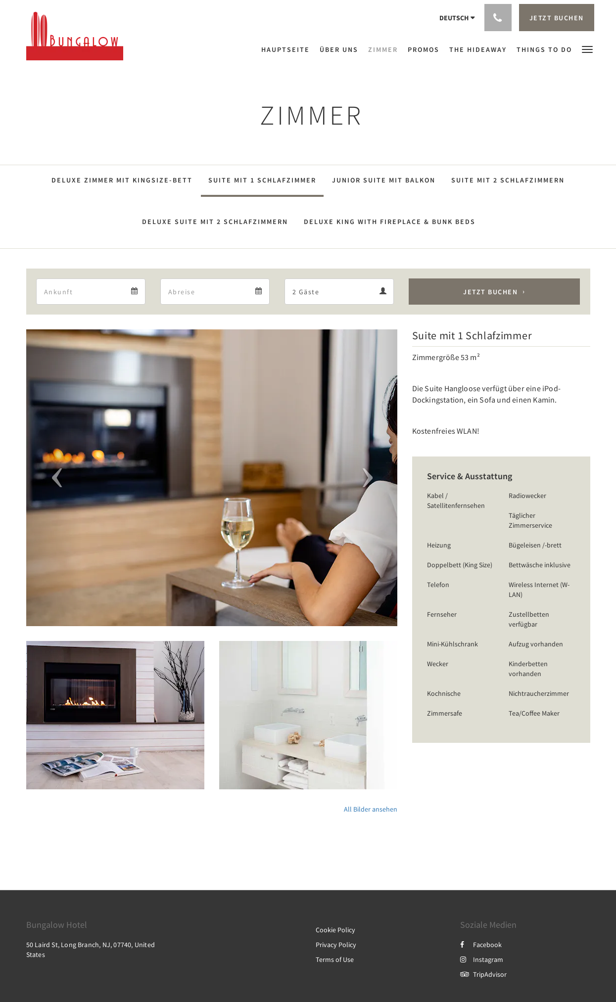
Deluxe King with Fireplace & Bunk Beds (389, 221)
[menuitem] (288, 49)
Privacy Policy (336, 944)
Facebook (481, 944)
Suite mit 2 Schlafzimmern (508, 180)
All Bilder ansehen (370, 809)
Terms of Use (335, 959)
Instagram (481, 959)
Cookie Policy (335, 929)
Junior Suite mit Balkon (383, 180)
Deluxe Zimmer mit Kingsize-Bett (121, 180)
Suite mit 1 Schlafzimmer (262, 180)
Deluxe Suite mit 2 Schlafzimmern (215, 221)
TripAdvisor (483, 974)
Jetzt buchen (490, 291)
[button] (587, 49)
